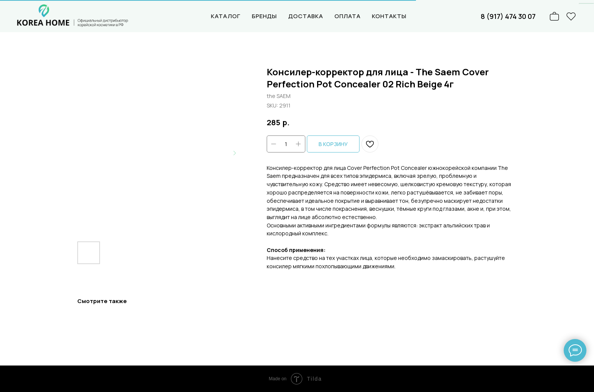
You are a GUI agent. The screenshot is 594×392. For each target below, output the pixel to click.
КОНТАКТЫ (389, 16)
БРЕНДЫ (264, 16)
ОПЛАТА (348, 16)
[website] (571, 16)
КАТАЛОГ (226, 16)
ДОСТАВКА (305, 16)
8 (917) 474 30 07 (508, 16)
